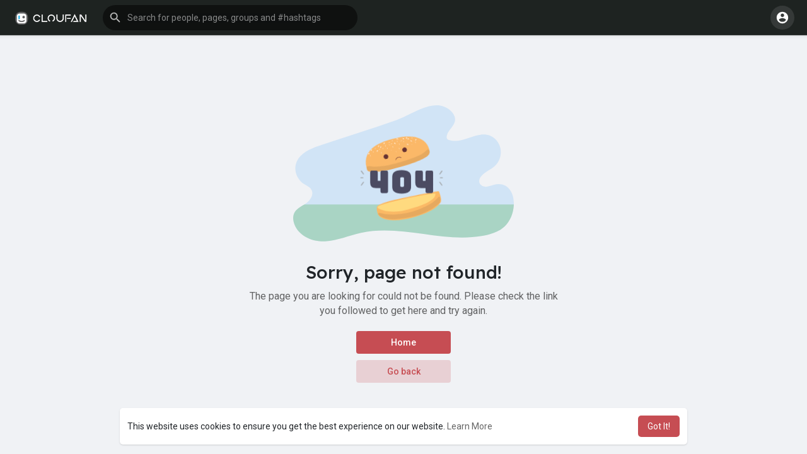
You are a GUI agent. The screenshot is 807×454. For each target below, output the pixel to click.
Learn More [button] (469, 426)
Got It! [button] (658, 426)
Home (403, 342)
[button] (230, 17)
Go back (404, 371)
